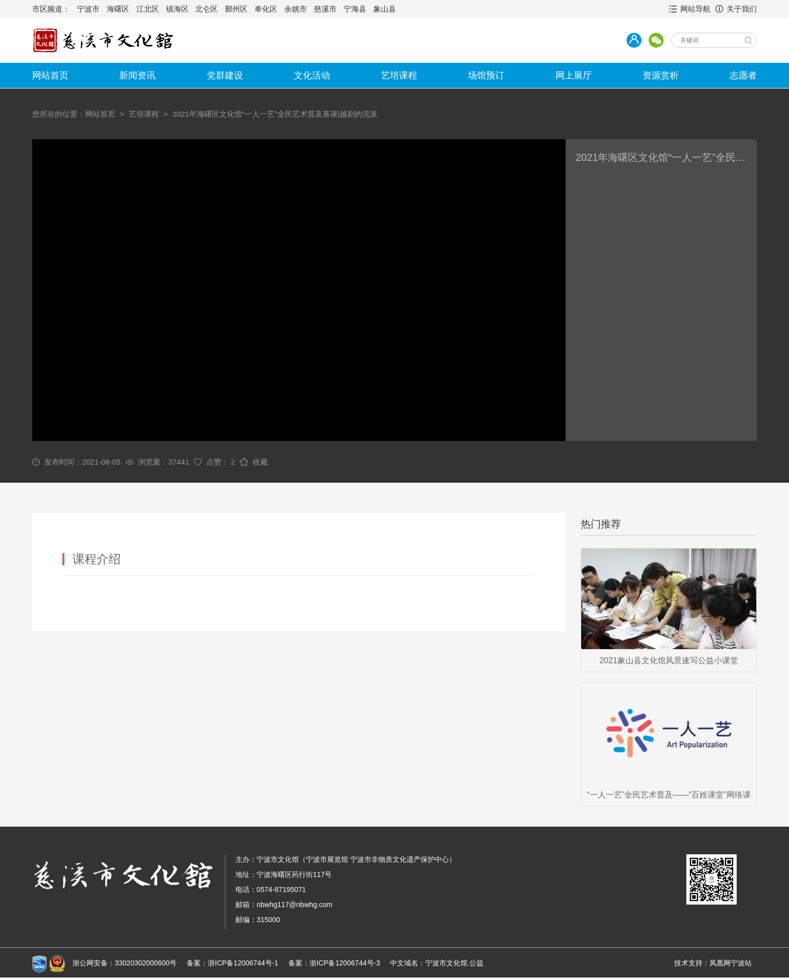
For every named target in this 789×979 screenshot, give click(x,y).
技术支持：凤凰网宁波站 (713, 963)
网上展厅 (574, 75)
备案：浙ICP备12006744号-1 (232, 963)
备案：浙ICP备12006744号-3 (334, 963)
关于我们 (742, 9)
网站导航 (695, 9)
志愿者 (743, 75)
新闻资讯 (137, 75)
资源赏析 (661, 75)
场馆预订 (486, 75)
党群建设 (225, 75)
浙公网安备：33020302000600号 (124, 963)
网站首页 (50, 75)
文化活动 (312, 75)
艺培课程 (399, 75)
